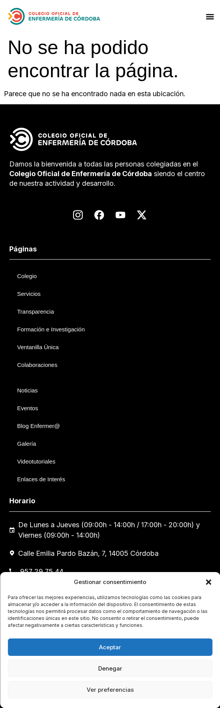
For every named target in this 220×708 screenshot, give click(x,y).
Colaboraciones (37, 365)
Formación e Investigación (51, 329)
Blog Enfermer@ (38, 426)
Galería (26, 443)
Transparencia (35, 311)
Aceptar (110, 647)
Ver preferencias (110, 689)
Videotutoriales (36, 461)
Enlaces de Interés (41, 479)
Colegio (27, 276)
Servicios (29, 293)
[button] (208, 582)
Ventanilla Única (38, 347)
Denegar (110, 668)
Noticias (27, 390)
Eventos (27, 408)
